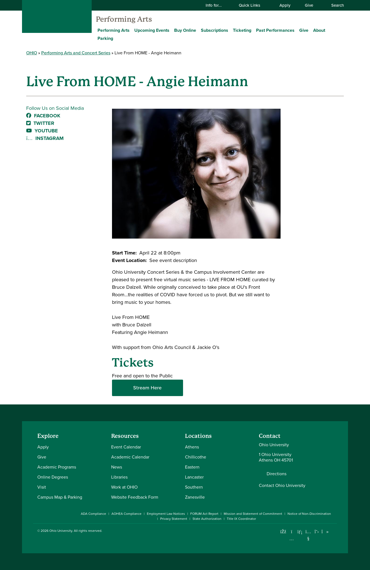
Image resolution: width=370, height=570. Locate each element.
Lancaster (194, 477)
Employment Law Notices (166, 513)
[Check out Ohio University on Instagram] (291, 538)
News (116, 467)
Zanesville (195, 497)
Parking (105, 38)
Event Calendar (126, 447)
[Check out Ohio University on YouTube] (308, 535)
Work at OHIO (124, 487)
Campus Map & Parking (59, 497)
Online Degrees (52, 477)
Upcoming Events (151, 30)
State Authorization (207, 518)
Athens (192, 447)
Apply (284, 5)
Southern (194, 487)
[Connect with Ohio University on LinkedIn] (299, 531)
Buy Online (185, 30)
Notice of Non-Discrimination (309, 513)
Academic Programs (56, 467)
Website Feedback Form (134, 497)
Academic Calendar (130, 457)
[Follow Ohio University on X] (316, 531)
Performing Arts (124, 19)
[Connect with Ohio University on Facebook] (283, 531)
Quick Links (253, 5)
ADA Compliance (93, 513)
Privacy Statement (173, 518)
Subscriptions (214, 30)
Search (334, 5)
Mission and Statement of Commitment (253, 513)
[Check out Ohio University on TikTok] (325, 531)
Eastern (192, 467)
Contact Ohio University (282, 485)
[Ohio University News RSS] (333, 531)
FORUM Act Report (204, 513)
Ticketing (242, 30)
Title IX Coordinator (241, 518)
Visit (41, 487)
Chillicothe (195, 457)
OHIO (31, 53)
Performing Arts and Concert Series (75, 53)
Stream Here (147, 387)
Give (309, 5)
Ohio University (60, 530)
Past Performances (275, 30)
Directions (276, 474)
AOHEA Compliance (126, 513)
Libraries (119, 477)
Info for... (217, 5)
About (319, 30)
